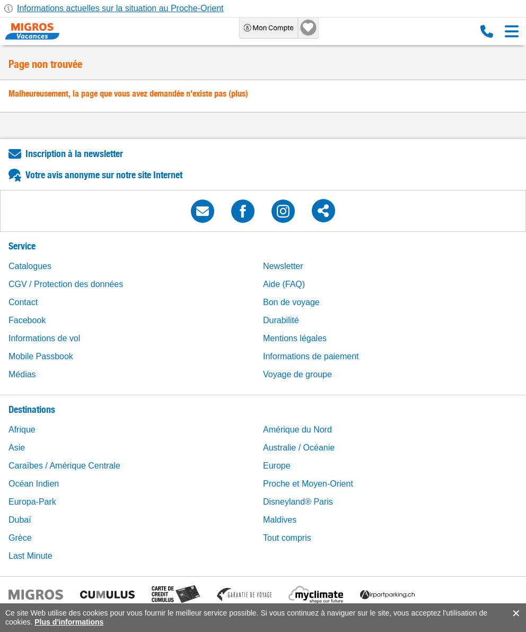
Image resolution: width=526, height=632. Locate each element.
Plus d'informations (68, 622)
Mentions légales (295, 338)
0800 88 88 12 (486, 31)
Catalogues (29, 266)
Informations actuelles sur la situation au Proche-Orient (120, 8)
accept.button (515, 613)
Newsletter (283, 266)
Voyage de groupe (297, 374)
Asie (16, 447)
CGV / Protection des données (65, 284)
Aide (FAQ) (284, 284)
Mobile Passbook (40, 356)
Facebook (27, 320)
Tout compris (287, 537)
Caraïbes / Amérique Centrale (64, 465)
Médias (22, 374)
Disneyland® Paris (298, 501)
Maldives (279, 519)
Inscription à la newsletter (74, 153)
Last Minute (30, 555)
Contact (23, 302)
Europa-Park (32, 501)
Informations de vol (44, 338)
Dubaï (19, 519)
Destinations (31, 409)
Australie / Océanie (299, 447)
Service (22, 246)
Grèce (20, 537)
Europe (277, 465)
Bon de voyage (291, 302)
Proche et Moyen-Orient (308, 483)
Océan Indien (33, 483)
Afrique (22, 429)
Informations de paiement (311, 356)
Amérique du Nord (297, 429)
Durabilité (281, 320)
